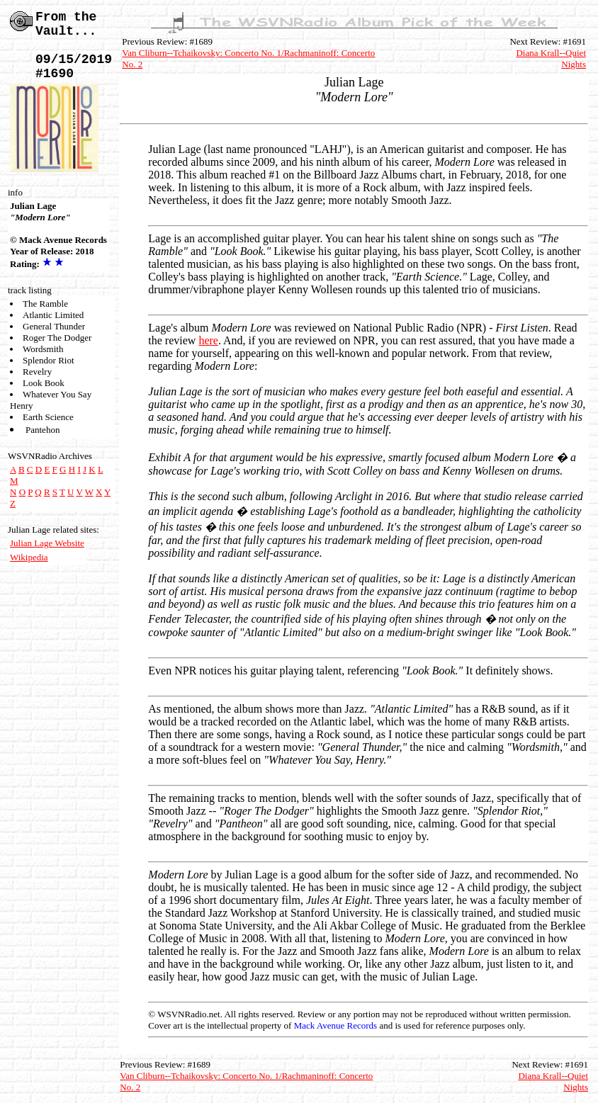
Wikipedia (29, 557)
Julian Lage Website (47, 543)
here (208, 340)
